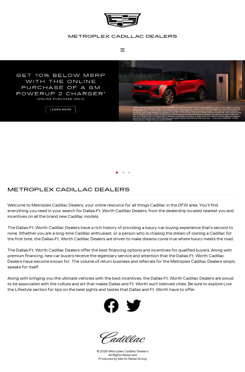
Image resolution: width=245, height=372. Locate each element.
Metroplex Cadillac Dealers (122, 36)
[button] (117, 172)
